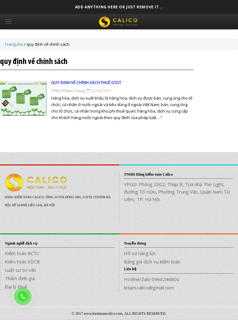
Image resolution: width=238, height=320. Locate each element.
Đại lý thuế (16, 287)
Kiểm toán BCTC (22, 253)
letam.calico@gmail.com (149, 287)
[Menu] (8, 21)
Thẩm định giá (20, 278)
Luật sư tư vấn (20, 270)
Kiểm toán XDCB (22, 261)
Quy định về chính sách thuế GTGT (86, 83)
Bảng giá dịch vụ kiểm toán (152, 261)
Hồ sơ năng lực (140, 253)
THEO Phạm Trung (68, 90)
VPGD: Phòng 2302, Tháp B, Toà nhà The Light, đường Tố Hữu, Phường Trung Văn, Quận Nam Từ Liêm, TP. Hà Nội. (177, 191)
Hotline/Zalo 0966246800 (151, 279)
